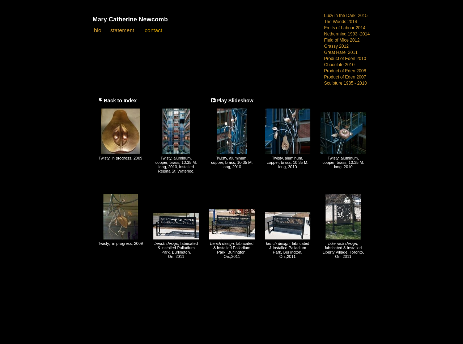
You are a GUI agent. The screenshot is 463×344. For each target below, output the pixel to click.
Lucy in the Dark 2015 (346, 15)
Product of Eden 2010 (345, 58)
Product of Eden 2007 (345, 77)
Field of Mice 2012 (342, 40)
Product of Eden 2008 (345, 70)
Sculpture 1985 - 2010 (345, 83)
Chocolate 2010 (339, 64)
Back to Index (120, 100)
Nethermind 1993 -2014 (347, 34)
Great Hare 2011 (341, 52)
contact (153, 30)
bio (97, 30)
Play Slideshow (235, 100)
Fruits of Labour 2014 (344, 27)
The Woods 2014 (340, 21)
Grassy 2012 (336, 46)
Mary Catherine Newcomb (130, 19)
